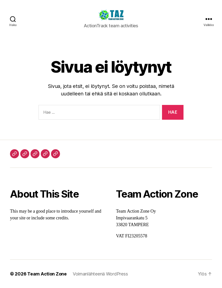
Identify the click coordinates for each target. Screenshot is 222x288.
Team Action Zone (47, 273)
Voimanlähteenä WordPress (100, 273)
